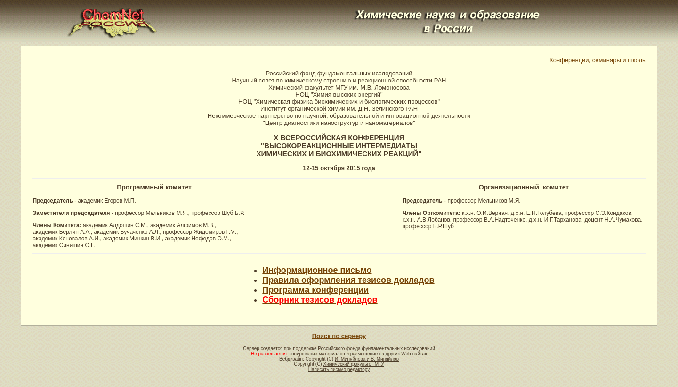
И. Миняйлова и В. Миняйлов (367, 359)
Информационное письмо (316, 270)
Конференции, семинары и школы (597, 60)
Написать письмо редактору (339, 369)
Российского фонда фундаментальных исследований (376, 348)
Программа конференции (315, 290)
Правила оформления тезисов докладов (348, 280)
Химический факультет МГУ (353, 364)
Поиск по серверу (339, 335)
